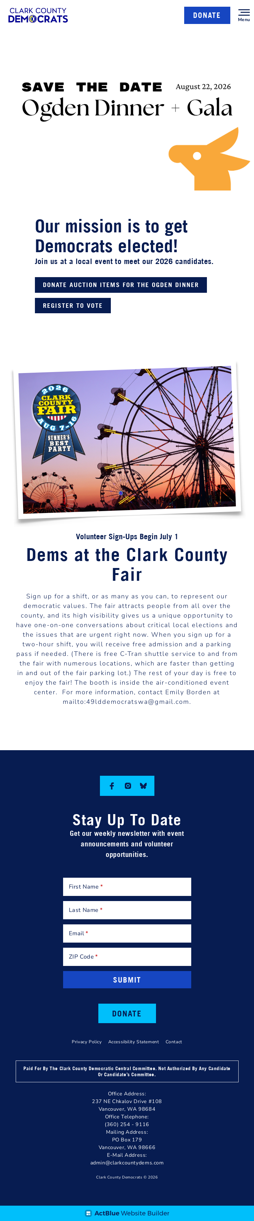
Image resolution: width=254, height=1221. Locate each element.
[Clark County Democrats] (38, 15)
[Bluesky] (143, 786)
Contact (174, 1042)
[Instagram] (128, 786)
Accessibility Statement (133, 1042)
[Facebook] (112, 786)
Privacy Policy (87, 1042)
